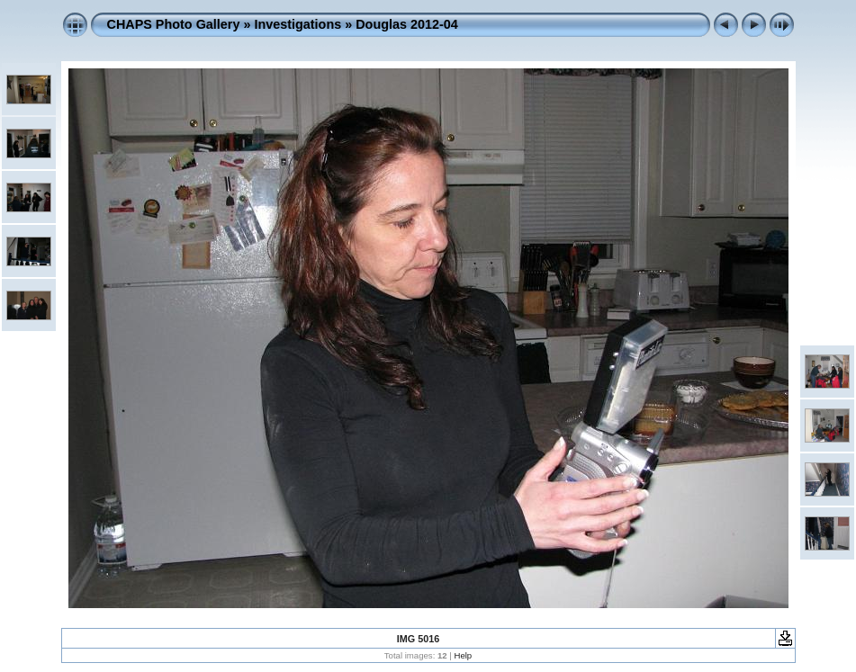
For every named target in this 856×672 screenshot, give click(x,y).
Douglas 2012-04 (407, 24)
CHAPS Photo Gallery (173, 24)
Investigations (297, 24)
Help (463, 655)
